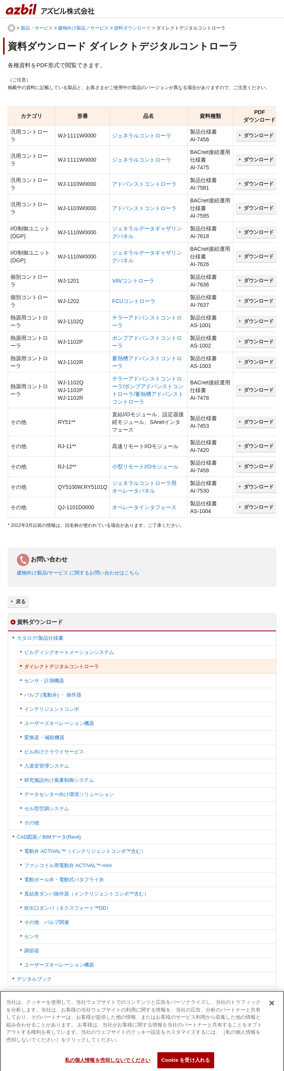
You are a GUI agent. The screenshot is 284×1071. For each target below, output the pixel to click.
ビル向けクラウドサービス (54, 752)
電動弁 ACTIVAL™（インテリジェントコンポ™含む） (85, 851)
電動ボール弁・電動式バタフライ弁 (64, 879)
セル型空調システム (46, 808)
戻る (21, 601)
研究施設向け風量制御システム (59, 780)
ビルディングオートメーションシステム (69, 652)
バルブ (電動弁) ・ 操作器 (53, 695)
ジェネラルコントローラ (141, 135)
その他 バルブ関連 (46, 922)
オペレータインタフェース (144, 507)
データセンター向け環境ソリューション (69, 794)
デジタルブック (34, 979)
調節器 (31, 950)
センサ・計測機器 (44, 681)
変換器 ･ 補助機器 (44, 737)
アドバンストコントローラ (144, 184)
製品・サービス (37, 28)
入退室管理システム (46, 766)
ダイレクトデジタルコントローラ (61, 666)
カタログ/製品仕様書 (40, 638)
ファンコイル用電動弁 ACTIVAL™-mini (68, 865)
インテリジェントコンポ (51, 709)
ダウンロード (259, 135)
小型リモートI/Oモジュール (145, 466)
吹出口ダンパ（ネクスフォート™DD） (67, 908)
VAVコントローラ (133, 281)
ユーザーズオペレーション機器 (59, 723)
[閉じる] (271, 1006)
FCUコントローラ (133, 301)
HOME (11, 28)
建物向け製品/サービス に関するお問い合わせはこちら (78, 573)
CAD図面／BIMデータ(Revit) (49, 837)
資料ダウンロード (132, 28)
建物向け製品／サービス (83, 28)
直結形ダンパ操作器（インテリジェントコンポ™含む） (86, 894)
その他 (31, 823)
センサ (31, 936)
